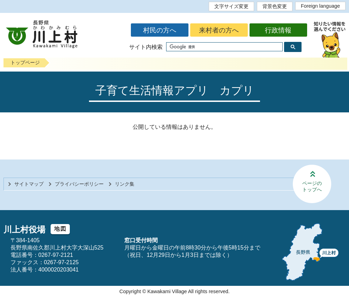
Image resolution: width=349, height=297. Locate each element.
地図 (60, 229)
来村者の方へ (219, 30)
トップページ (25, 62)
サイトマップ (29, 184)
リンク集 (124, 184)
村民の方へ (159, 30)
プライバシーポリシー (79, 184)
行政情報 (278, 30)
